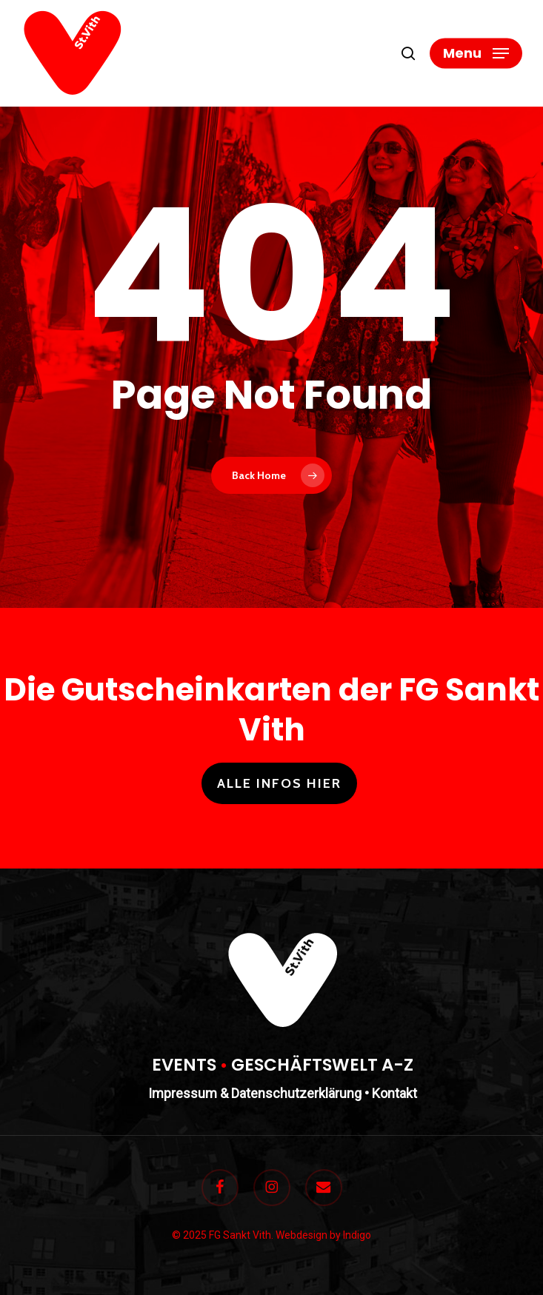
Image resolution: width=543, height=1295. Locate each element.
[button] (476, 53)
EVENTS (184, 1065)
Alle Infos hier (279, 783)
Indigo (357, 1235)
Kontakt (394, 1093)
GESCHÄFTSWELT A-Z (322, 1065)
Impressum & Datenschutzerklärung (255, 1093)
